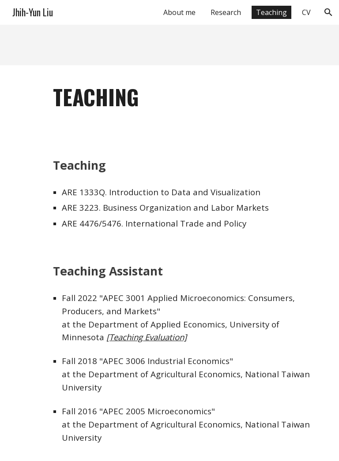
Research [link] (226, 12)
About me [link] (179, 12)
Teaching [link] (271, 12)
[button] (328, 12)
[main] (181, 97)
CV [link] (306, 12)
